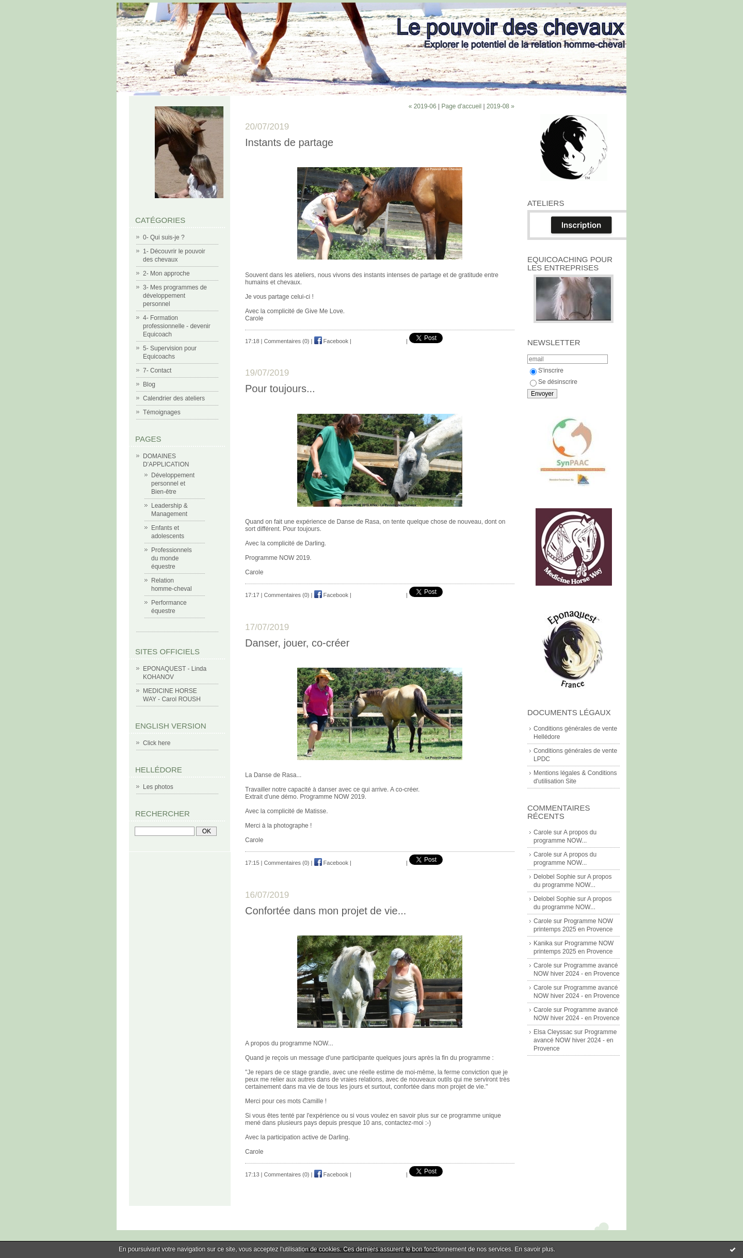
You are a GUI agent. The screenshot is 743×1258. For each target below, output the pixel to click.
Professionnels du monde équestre (171, 558)
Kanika (543, 943)
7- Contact (157, 370)
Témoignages (162, 412)
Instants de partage (289, 142)
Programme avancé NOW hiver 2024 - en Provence (575, 1040)
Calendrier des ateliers (174, 398)
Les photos (158, 787)
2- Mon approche (166, 273)
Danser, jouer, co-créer (297, 643)
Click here (156, 743)
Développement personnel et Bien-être (173, 483)
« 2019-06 (423, 106)
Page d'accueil (461, 106)
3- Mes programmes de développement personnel (175, 296)
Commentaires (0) (287, 341)
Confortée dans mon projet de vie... (325, 910)
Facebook (331, 341)
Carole (543, 832)
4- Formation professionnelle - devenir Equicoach (177, 326)
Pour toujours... (280, 388)
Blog (149, 384)
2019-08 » (500, 106)
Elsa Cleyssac (553, 1032)
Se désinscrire (553, 381)
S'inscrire (546, 370)
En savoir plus (533, 1249)
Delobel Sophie (554, 876)
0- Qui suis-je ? (164, 237)
